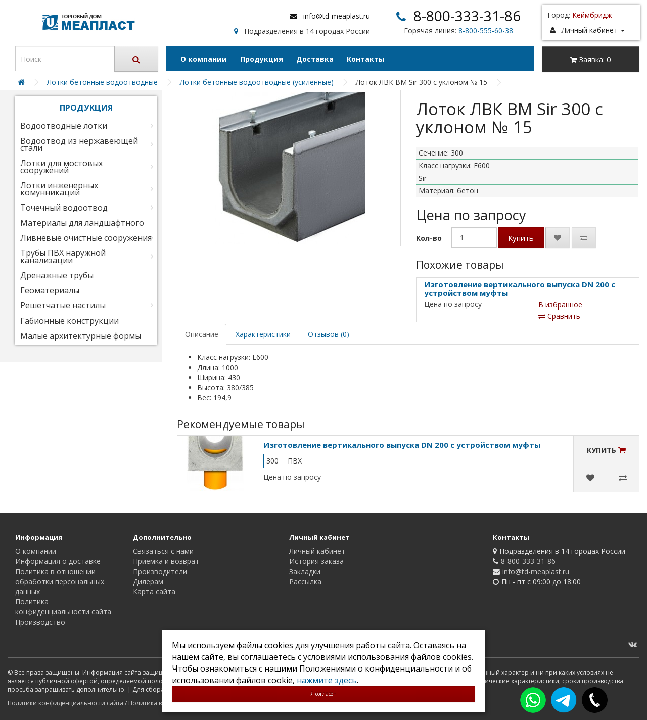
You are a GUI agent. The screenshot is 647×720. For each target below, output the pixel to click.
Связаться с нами (163, 551)
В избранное (560, 305)
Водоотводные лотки (63, 125)
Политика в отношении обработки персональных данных (59, 581)
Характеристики (263, 334)
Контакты (366, 59)
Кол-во (429, 238)
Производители (160, 571)
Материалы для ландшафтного (82, 222)
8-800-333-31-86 (467, 15)
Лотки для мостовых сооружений (61, 167)
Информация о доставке (58, 561)
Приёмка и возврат (166, 561)
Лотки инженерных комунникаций (59, 189)
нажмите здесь (327, 680)
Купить (521, 238)
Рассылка (305, 581)
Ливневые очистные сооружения (86, 237)
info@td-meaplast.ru (336, 16)
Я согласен (323, 693)
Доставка (315, 59)
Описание (201, 334)
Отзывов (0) (328, 334)
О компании (203, 59)
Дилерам (148, 581)
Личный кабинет (317, 551)
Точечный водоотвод (64, 207)
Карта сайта (154, 591)
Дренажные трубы (57, 275)
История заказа (316, 561)
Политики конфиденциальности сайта (65, 703)
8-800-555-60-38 (485, 30)
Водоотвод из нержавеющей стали (79, 144)
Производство (40, 622)
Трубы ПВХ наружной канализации (63, 256)
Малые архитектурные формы (80, 335)
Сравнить (559, 316)
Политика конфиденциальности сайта (63, 606)
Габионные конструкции (69, 320)
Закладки (304, 571)
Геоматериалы (49, 290)
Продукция (261, 59)
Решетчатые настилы (63, 305)
